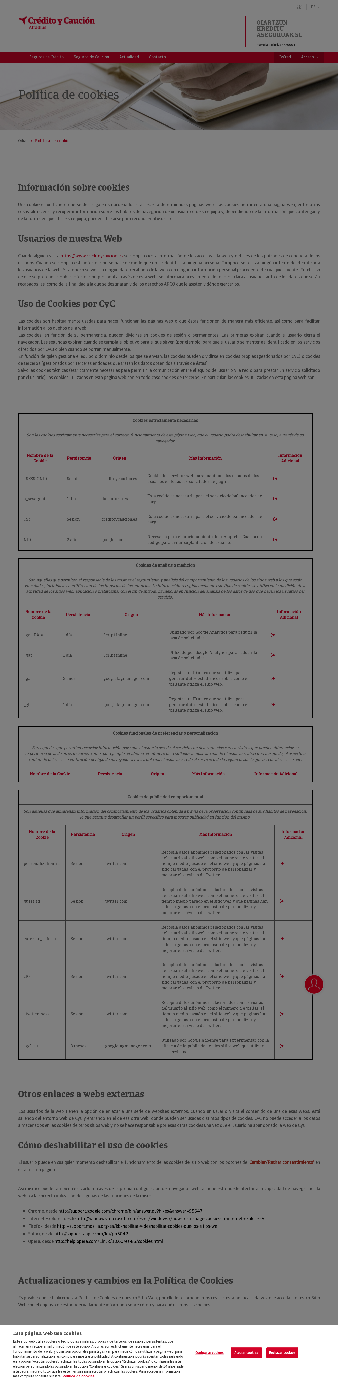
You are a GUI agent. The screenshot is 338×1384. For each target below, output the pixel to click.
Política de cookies (79, 1376)
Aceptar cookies (246, 1352)
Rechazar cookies (282, 1352)
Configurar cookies (209, 1352)
